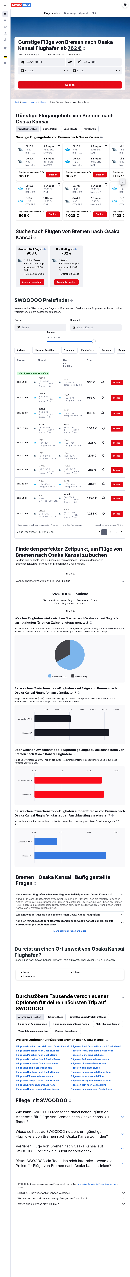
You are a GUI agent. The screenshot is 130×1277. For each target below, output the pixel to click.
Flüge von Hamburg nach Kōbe (87, 1078)
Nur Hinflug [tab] (90, 129)
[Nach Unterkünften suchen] (5, 20)
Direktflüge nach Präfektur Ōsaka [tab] (88, 1019)
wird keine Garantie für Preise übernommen (98, 1186)
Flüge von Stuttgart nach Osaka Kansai (38, 1083)
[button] (5, 4)
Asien (25, 102)
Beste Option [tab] (51, 129)
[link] (32, 282)
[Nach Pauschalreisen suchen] (5, 33)
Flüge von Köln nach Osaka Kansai (35, 1078)
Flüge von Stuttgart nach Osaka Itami (91, 1083)
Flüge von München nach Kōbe (87, 1057)
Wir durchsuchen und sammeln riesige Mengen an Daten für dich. (71, 1201)
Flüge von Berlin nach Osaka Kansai (90, 1061)
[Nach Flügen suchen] (5, 14)
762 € (75, 48)
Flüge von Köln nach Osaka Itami (88, 1087)
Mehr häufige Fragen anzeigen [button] (70, 933)
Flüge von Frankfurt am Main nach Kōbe (92, 1053)
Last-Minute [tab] (71, 129)
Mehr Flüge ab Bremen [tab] (31, 1033)
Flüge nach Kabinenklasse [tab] (33, 1026)
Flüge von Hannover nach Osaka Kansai (38, 1091)
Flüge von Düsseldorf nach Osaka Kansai (39, 1061)
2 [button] (110, 534)
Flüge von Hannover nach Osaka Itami (91, 1091)
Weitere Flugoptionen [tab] (98, 1033)
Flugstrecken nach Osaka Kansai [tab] (72, 1026)
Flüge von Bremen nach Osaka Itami (36, 1087)
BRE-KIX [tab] (70, 576)
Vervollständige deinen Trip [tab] (65, 1033)
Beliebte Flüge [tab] (56, 1019)
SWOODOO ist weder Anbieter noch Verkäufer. (71, 1195)
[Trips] (5, 48)
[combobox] (76, 54)
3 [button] (116, 534)
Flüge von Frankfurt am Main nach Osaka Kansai (43, 1049)
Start (17, 102)
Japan (34, 102)
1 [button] (104, 534)
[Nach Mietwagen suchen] (5, 27)
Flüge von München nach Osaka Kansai (38, 1053)
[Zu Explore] (5, 40)
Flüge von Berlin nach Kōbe (85, 1070)
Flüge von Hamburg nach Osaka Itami (91, 1074)
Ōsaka (44, 102)
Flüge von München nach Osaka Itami (37, 1057)
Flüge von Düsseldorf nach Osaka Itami (38, 1066)
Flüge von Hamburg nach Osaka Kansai (38, 1074)
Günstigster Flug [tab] (28, 129)
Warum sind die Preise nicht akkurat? (71, 1206)
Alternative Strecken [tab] (30, 1019)
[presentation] (84, 48)
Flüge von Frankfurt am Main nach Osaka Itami (96, 1049)
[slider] (94, 341)
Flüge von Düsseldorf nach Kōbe (88, 1066)
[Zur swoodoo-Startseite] (21, 5)
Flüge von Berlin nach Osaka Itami (35, 1070)
